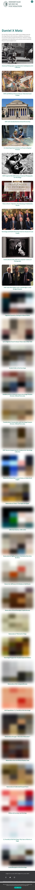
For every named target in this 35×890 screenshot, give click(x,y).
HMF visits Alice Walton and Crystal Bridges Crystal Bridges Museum (17, 288)
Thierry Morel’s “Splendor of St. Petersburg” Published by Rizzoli (17, 204)
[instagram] (14, 877)
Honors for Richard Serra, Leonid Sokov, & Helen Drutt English (17, 478)
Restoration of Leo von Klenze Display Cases (17, 760)
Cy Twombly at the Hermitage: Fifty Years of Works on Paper (17, 840)
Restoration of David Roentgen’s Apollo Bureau (17, 610)
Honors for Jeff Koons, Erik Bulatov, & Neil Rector (17, 584)
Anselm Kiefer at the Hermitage (17, 368)
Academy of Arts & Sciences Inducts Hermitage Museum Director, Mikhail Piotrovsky (17, 395)
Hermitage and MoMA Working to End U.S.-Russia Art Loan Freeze (17, 232)
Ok (17, 887)
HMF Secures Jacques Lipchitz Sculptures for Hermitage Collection (17, 451)
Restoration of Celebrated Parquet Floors (17, 787)
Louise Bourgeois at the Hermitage (17, 867)
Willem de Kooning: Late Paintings (17, 813)
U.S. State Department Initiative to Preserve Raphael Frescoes (17, 148)
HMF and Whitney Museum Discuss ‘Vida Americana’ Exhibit (17, 94)
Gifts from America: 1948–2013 (17, 530)
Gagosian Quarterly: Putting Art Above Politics (17, 315)
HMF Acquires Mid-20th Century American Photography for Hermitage (17, 176)
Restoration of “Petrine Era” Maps (17, 634)
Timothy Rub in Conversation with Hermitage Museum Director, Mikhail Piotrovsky (17, 423)
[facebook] (6, 877)
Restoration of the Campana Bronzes (17, 684)
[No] (33, 886)
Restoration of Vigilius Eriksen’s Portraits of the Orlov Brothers (17, 556)
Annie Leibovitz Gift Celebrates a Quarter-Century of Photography (17, 260)
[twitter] (10, 877)
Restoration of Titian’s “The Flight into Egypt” (17, 503)
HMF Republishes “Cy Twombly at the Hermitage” (17, 710)
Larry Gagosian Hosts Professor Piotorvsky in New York (17, 341)
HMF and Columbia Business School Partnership (17, 121)
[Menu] (32, 1)
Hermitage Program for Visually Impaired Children (17, 657)
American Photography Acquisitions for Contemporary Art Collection (17, 66)
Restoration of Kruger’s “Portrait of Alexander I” (17, 736)
